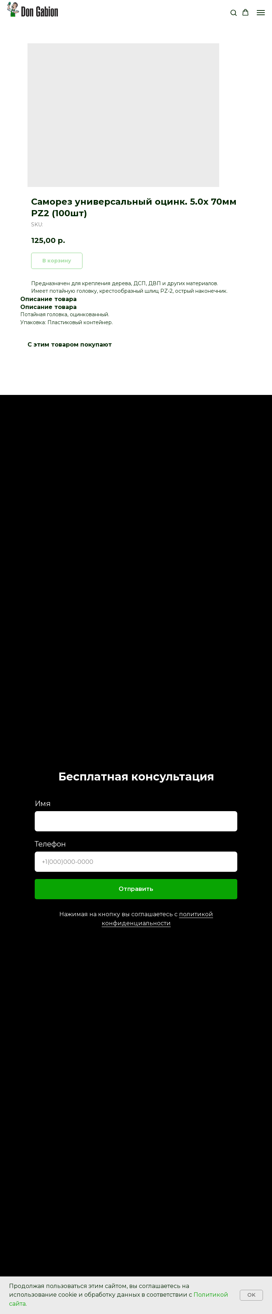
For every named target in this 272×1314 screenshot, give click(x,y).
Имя (43, 803)
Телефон (50, 844)
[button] (233, 12)
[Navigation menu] (261, 12)
